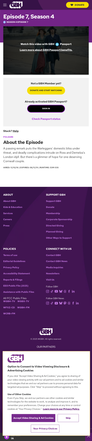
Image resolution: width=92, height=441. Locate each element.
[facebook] (70, 291)
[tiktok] (53, 291)
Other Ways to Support (59, 238)
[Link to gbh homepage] (16, 4)
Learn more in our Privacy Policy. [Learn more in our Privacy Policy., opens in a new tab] (61, 408)
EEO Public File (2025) (15, 285)
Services (8, 213)
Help (16, 131)
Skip (68, 417)
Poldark (8, 137)
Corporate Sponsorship (59, 219)
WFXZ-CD (9, 307)
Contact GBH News (56, 261)
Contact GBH (53, 255)
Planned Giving (54, 231)
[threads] (66, 291)
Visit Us (50, 279)
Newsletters (52, 273)
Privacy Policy (11, 267)
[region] (46, 393)
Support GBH (53, 201)
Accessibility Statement (16, 273)
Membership (53, 213)
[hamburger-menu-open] (6, 5)
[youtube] (57, 291)
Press (6, 225)
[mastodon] (66, 303)
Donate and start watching (46, 90)
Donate (77, 4)
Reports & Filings (12, 279)
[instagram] (48, 291)
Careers (7, 219)
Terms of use (10, 255)
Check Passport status (46, 119)
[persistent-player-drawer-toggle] (88, 437)
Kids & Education (12, 207)
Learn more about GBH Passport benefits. (46, 50)
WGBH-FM (23, 307)
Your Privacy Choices (45, 428)
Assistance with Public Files (18, 292)
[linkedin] (74, 291)
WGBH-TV (9, 301)
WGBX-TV (23, 301)
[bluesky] (61, 291)
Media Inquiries (54, 267)
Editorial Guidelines (14, 261)
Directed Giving (55, 225)
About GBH (9, 201)
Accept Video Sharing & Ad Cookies (33, 417)
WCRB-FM (9, 313)
